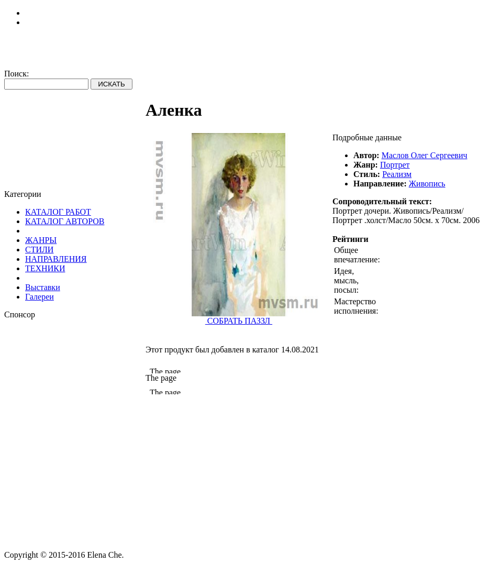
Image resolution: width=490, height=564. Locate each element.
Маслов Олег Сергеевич (424, 155)
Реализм (396, 174)
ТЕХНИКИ (45, 268)
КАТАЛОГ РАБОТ (58, 211)
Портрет (395, 164)
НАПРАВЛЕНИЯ (56, 259)
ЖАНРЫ (41, 240)
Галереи (39, 296)
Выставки (42, 287)
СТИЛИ (39, 249)
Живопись (427, 183)
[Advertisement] (75, 384)
